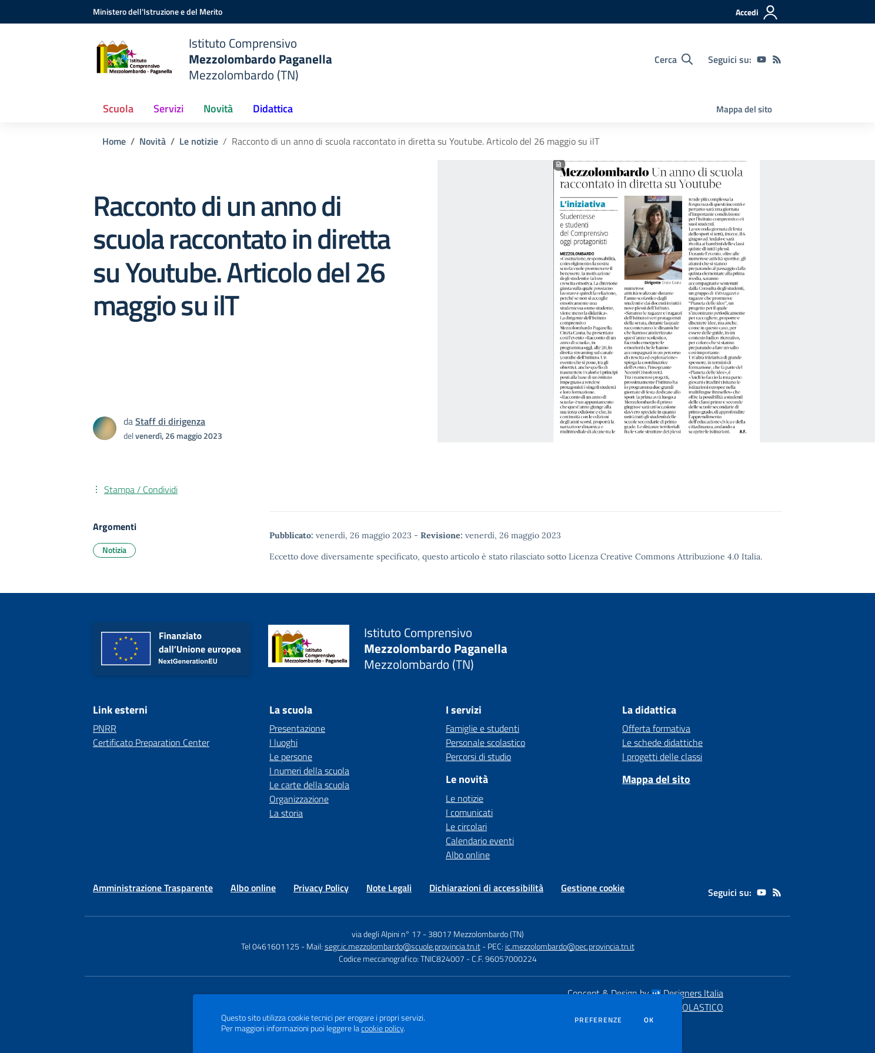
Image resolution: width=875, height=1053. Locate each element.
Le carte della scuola (309, 785)
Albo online (468, 855)
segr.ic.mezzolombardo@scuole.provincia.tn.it (402, 946)
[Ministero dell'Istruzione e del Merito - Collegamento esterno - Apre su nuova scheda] (157, 11)
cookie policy (382, 1028)
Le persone (290, 756)
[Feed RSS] (777, 59)
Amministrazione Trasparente (153, 888)
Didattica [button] (273, 108)
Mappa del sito (744, 109)
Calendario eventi (480, 841)
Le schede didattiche (662, 742)
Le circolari (466, 826)
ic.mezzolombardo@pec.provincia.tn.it (569, 946)
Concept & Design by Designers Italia (645, 993)
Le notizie (198, 141)
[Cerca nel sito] (673, 59)
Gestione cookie (592, 888)
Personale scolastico (485, 742)
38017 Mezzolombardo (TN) (476, 934)
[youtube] (761, 59)
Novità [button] (218, 108)
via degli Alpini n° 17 (386, 934)
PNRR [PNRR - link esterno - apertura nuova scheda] (104, 728)
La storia (286, 813)
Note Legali (389, 888)
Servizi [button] (168, 108)
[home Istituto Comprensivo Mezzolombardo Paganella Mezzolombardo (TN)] (212, 59)
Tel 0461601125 (270, 946)
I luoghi (283, 742)
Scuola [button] (118, 108)
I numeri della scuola (309, 771)
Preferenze (598, 1020)
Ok (649, 1020)
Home (114, 141)
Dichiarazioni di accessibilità (486, 888)
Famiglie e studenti (482, 728)
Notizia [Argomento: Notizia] (114, 550)
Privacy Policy (321, 888)
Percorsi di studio (478, 756)
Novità (152, 141)
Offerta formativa (656, 728)
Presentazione (297, 728)
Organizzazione (299, 799)
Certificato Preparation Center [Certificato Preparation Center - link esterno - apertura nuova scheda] (151, 742)
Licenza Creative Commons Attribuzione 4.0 (654, 556)
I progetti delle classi (662, 756)
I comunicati (469, 812)
